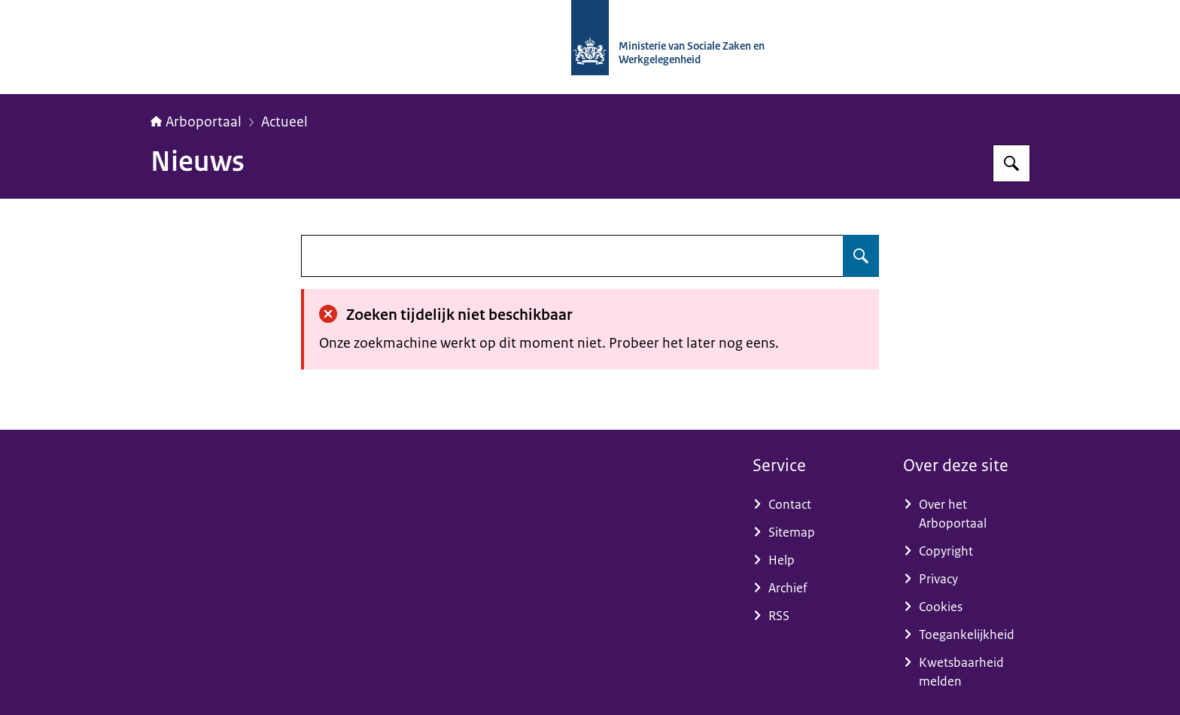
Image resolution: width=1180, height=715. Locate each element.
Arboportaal (196, 122)
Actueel (284, 122)
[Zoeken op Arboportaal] (1011, 163)
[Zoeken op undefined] (861, 256)
